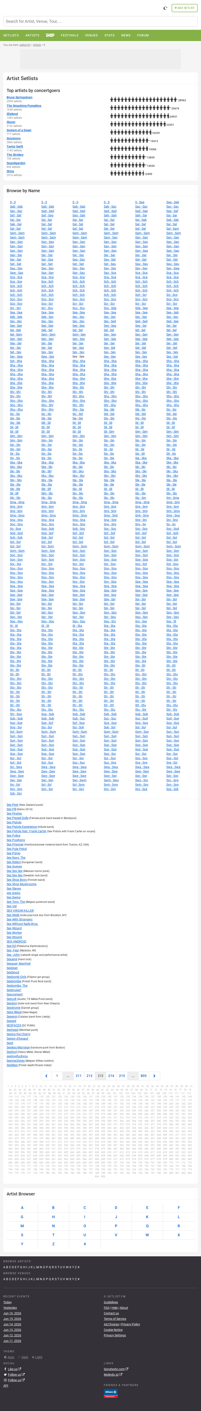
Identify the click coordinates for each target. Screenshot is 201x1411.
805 (144, 1076)
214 (111, 1076)
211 (79, 1076)
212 (90, 1076)
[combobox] (100, 21)
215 (122, 1076)
